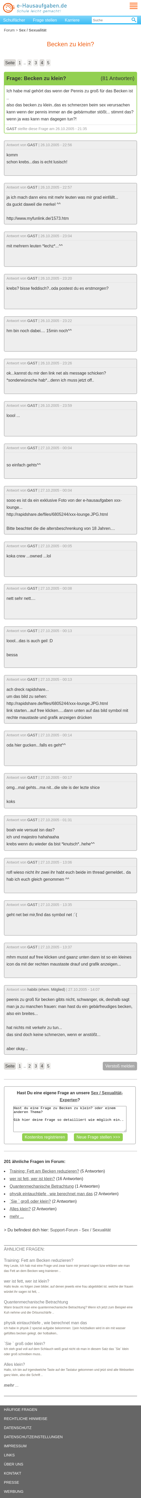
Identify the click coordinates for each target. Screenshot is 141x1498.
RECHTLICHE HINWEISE (25, 1419)
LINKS (9, 1455)
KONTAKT (12, 1473)
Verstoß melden (119, 1066)
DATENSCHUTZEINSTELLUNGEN (33, 1437)
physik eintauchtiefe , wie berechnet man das (51, 1194)
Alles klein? (20, 1209)
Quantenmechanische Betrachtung (42, 1186)
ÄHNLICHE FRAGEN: (24, 1249)
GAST (12, 129)
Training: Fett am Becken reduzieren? (44, 1171)
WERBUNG (13, 1491)
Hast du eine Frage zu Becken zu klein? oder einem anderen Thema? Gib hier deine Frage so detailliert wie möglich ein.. (69, 1119)
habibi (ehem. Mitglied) (46, 989)
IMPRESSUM (15, 1446)
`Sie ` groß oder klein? (30, 1201)
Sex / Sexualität (96, 1230)
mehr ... (17, 1216)
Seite (10, 63)
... (11, 1385)
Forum (9, 30)
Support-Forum (64, 1230)
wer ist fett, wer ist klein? (32, 1178)
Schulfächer (14, 20)
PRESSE (11, 1482)
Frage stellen (45, 20)
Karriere (72, 20)
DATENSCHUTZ (17, 1428)
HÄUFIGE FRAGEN (20, 1409)
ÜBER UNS (13, 1464)
